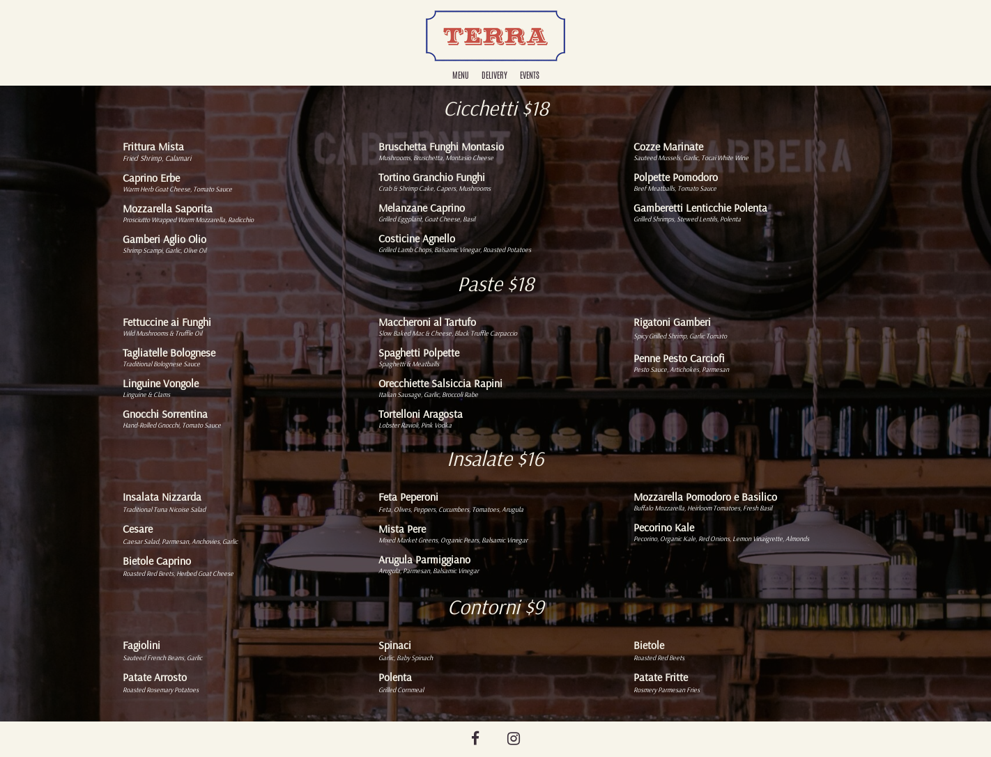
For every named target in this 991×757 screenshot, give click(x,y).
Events (529, 74)
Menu (460, 74)
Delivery (494, 74)
